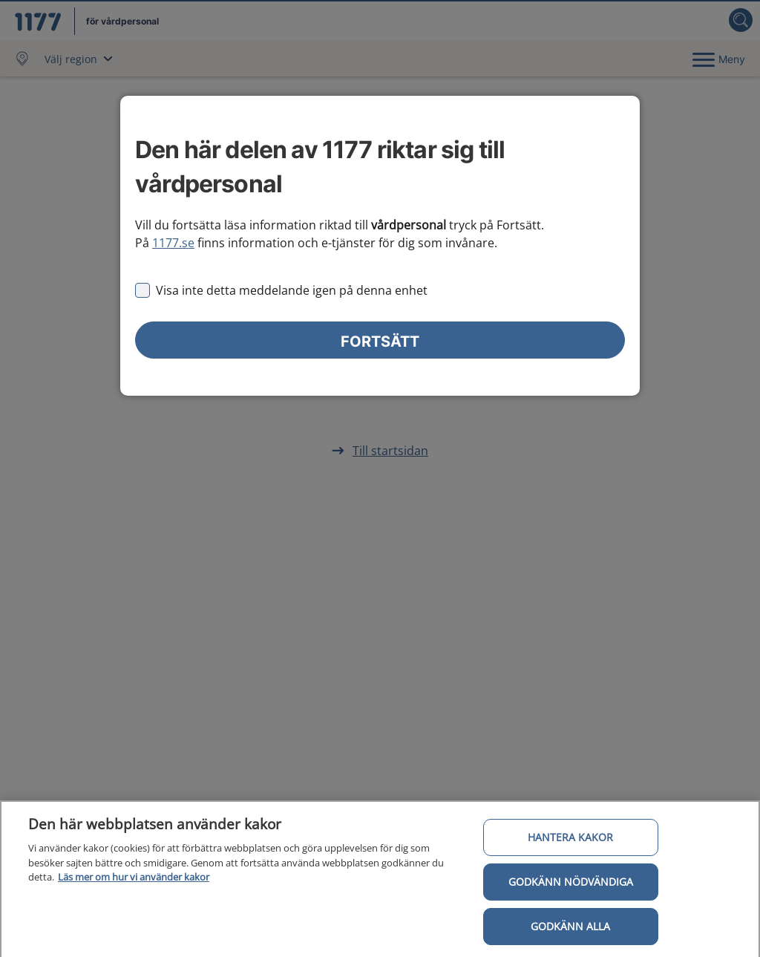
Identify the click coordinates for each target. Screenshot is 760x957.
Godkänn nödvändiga (570, 885)
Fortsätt (380, 341)
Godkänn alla (570, 930)
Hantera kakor (570, 841)
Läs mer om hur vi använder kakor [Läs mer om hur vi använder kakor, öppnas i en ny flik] (133, 880)
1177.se (173, 243)
